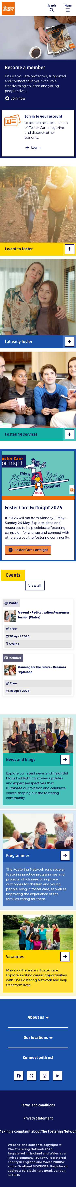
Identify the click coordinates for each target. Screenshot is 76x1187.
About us (38, 1017)
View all (34, 585)
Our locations (38, 1037)
